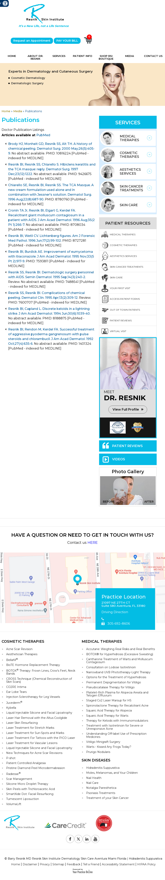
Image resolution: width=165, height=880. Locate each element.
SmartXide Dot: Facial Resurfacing (29, 794)
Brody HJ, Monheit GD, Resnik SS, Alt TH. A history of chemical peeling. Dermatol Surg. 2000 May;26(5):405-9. (51, 148)
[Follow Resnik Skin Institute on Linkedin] (87, 839)
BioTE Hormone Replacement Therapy (33, 665)
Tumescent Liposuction (22, 799)
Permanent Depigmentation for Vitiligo (113, 682)
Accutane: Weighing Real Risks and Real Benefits (120, 649)
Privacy (45, 864)
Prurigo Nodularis (98, 752)
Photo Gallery (128, 471)
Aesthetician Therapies (21, 654)
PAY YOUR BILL (67, 40)
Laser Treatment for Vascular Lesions (31, 743)
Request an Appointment (31, 40)
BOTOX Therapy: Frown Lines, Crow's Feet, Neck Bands (40, 671)
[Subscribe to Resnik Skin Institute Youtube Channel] (95, 839)
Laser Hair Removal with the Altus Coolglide (36, 718)
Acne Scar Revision (19, 649)
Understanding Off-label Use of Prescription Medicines (116, 735)
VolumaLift (13, 804)
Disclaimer (30, 864)
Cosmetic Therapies (129, 155)
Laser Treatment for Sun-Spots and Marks (35, 733)
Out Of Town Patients (125, 309)
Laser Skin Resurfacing (22, 723)
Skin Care (129, 205)
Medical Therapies (129, 138)
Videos (118, 459)
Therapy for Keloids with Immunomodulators (117, 720)
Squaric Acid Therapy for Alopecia (109, 710)
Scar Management (19, 779)
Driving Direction (114, 612)
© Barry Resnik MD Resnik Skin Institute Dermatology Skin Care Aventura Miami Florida (65, 858)
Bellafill (12, 660)
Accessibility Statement (118, 864)
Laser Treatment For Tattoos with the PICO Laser (40, 738)
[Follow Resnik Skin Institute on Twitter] (78, 839)
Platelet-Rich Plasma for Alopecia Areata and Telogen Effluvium (117, 694)
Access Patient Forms (125, 298)
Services (59, 55)
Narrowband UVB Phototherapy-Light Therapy (118, 672)
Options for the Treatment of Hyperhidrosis (116, 677)
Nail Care (92, 783)
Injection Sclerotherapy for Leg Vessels (33, 697)
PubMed (43, 135)
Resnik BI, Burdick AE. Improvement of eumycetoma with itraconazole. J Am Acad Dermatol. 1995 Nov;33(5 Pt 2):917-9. (51, 256)
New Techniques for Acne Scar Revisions (34, 753)
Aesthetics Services (130, 171)
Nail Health (93, 778)
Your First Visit (120, 288)
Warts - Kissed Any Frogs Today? (108, 747)
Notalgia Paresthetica (101, 788)
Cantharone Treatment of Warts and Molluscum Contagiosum (119, 660)
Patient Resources (128, 223)
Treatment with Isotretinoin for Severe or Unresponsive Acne (114, 727)
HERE (93, 542)
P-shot (10, 758)
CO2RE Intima (16, 687)
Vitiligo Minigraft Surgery (103, 742)
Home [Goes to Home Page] (6, 111)
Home (11, 55)
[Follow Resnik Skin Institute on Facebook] (70, 839)
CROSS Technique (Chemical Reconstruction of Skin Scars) (39, 680)
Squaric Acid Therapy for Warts (107, 715)
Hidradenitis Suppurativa (103, 768)
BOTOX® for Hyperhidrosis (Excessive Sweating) (119, 654)
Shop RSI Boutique (106, 57)
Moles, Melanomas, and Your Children (112, 773)
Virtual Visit (118, 331)
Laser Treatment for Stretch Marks (30, 728)
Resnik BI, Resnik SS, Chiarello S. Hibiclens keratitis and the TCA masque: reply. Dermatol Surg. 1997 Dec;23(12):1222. (52, 169)
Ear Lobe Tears (16, 692)
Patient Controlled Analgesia (26, 763)
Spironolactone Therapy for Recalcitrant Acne (117, 705)
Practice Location (123, 597)
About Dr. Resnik (35, 57)
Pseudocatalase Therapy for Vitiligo (110, 687)
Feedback (73, 864)
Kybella (11, 708)
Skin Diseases (96, 760)
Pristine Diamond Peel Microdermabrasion (35, 768)
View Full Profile (126, 409)
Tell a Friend (91, 864)
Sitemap (58, 864)
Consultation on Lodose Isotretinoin (111, 667)
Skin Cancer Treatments (131, 188)
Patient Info (82, 55)
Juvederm (14, 702)
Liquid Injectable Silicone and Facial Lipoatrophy (39, 712)
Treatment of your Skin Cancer (107, 798)
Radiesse (13, 774)
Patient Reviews (121, 320)
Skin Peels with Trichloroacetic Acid (30, 789)
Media (130, 55)
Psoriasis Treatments (100, 793)
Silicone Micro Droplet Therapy (27, 784)
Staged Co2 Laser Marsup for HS (108, 700)
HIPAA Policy (146, 864)
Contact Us (153, 55)
